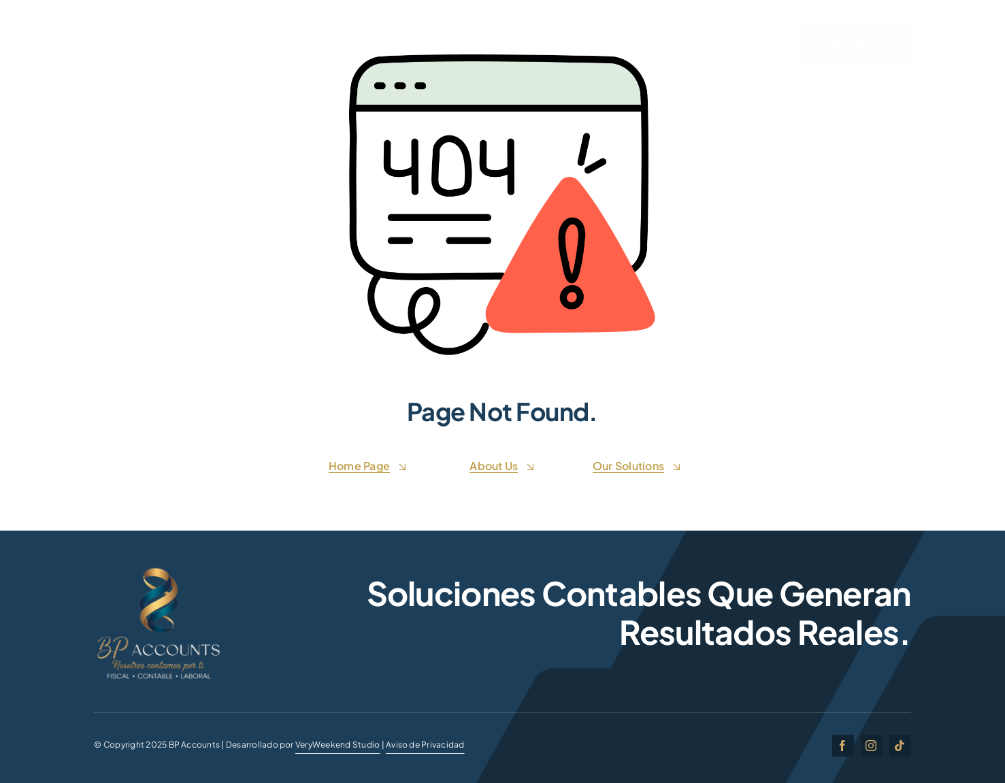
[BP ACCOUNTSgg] (158, 570)
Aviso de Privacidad (425, 744)
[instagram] (872, 745)
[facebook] (843, 745)
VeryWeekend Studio (337, 744)
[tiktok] (900, 745)
